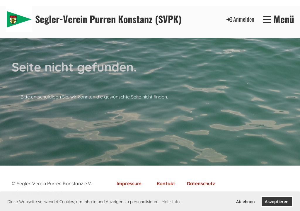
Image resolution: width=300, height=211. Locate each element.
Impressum (129, 183)
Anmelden (240, 19)
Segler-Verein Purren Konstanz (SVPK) (108, 19)
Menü (278, 19)
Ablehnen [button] (245, 201)
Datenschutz (201, 183)
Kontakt (166, 183)
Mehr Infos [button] (171, 201)
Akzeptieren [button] (277, 201)
